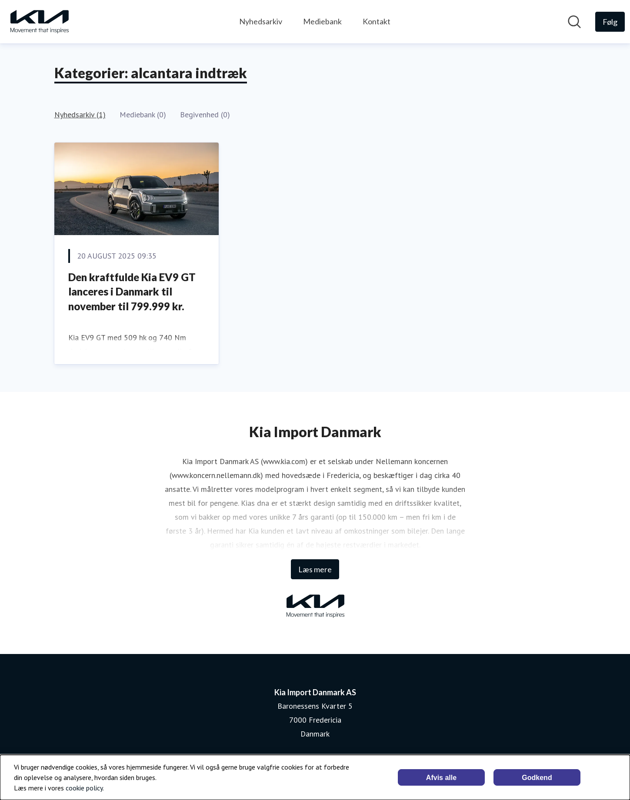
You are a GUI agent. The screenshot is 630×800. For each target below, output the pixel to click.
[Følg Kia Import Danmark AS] (610, 22)
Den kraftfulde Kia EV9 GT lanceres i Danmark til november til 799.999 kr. (132, 291)
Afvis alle (441, 777)
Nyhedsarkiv (260, 21)
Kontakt (376, 21)
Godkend (537, 777)
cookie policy (84, 787)
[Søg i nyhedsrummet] (574, 22)
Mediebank (322, 21)
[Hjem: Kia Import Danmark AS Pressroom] (39, 21)
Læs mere (315, 569)
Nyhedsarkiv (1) (80, 115)
